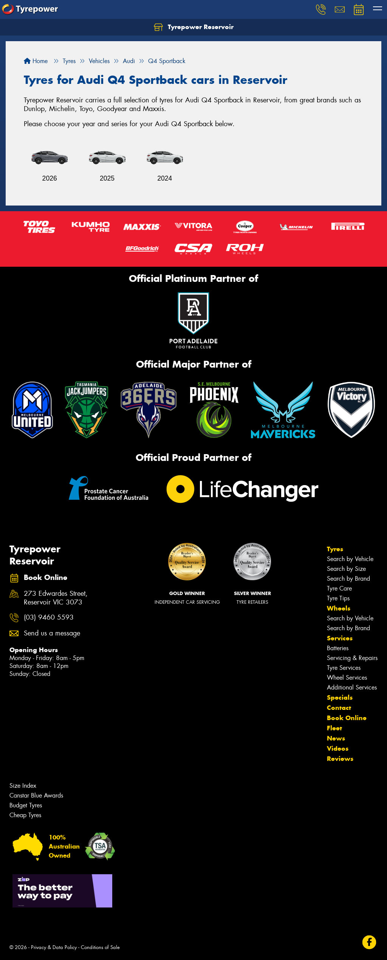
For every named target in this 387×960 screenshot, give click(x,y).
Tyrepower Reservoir (194, 27)
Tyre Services (344, 668)
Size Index (22, 786)
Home (36, 61)
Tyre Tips (338, 598)
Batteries (337, 648)
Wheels (338, 608)
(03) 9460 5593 (49, 617)
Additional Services (352, 687)
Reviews (340, 758)
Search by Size (346, 569)
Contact (339, 707)
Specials (340, 697)
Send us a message (52, 633)
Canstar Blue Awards (36, 795)
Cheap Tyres (25, 815)
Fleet (334, 728)
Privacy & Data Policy (54, 947)
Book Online (347, 718)
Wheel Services (347, 678)
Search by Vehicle (350, 559)
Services (340, 638)
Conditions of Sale (100, 947)
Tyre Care (339, 588)
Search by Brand (348, 579)
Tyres (335, 549)
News (336, 738)
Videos (337, 748)
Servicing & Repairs (352, 658)
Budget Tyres (25, 805)
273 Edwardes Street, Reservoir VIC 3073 (56, 598)
